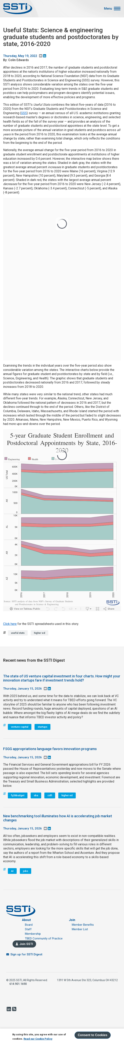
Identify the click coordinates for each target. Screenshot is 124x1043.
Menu (108, 8)
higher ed (39, 632)
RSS (14, 1009)
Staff (28, 929)
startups (42, 726)
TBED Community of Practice (44, 938)
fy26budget (17, 795)
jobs (25, 871)
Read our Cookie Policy (38, 1038)
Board (29, 924)
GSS (24, 113)
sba (36, 795)
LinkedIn (8, 1009)
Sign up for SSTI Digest (26, 954)
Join (72, 920)
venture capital (19, 726)
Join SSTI (26, 944)
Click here (10, 624)
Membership (33, 934)
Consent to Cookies (92, 1035)
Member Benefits (83, 924)
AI (12, 871)
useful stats (18, 632)
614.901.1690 (18, 983)
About (26, 920)
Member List (80, 929)
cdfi (49, 795)
